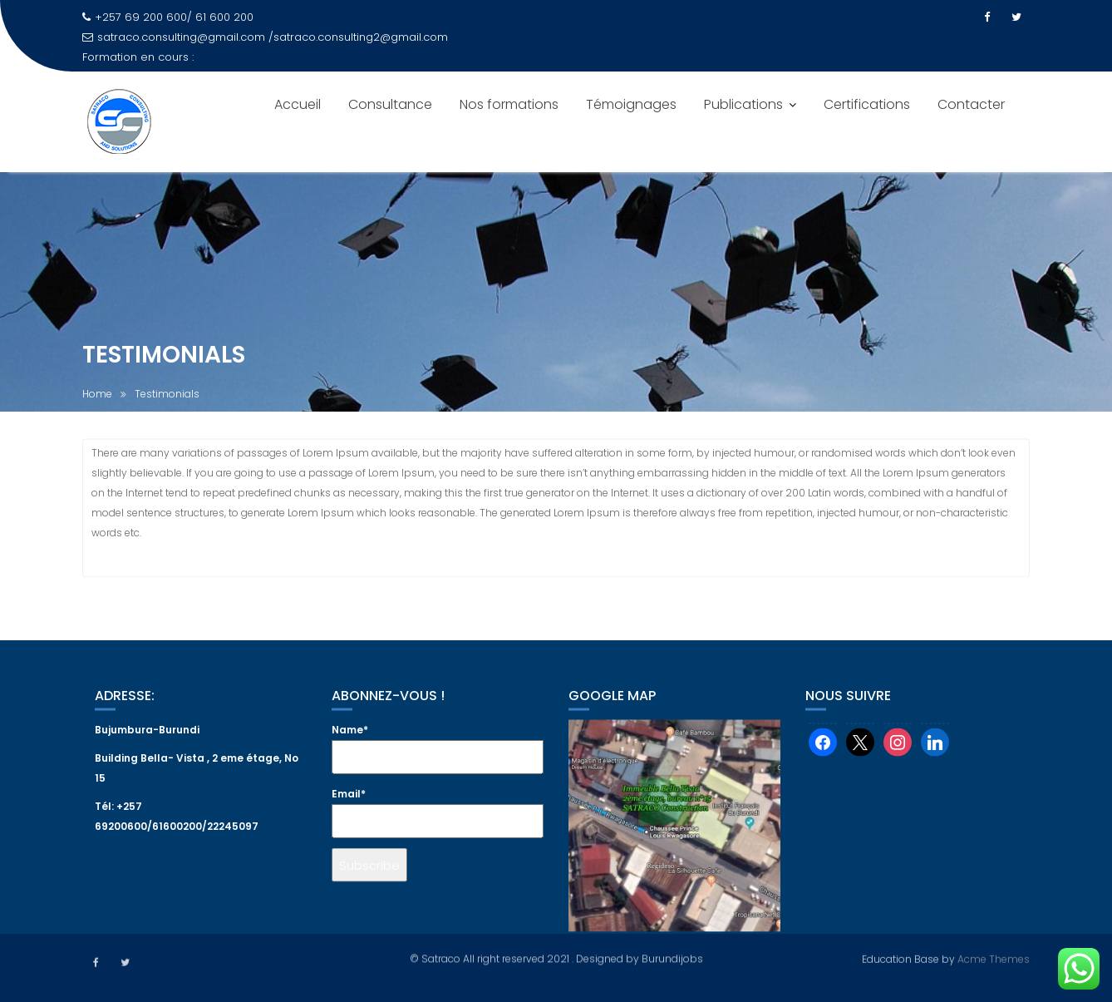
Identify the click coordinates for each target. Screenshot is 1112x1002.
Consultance (390, 104)
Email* (438, 826)
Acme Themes (993, 957)
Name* (438, 762)
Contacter (971, 104)
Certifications (867, 104)
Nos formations (509, 104)
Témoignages (631, 104)
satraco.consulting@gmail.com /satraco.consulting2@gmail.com (265, 37)
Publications (743, 104)
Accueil (297, 104)
